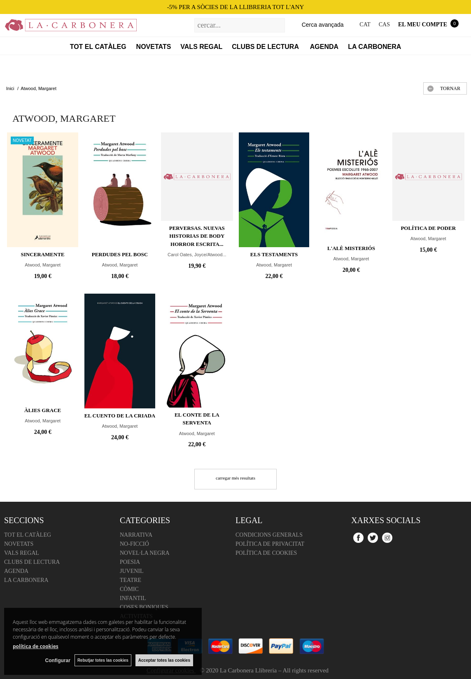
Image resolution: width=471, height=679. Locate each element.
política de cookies (35, 646)
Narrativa (136, 535)
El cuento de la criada (119, 415)
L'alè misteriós (351, 248)
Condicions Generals (269, 535)
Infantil (133, 598)
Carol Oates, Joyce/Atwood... (197, 254)
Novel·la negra (145, 553)
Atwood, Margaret (43, 264)
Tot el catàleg (98, 46)
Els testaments (274, 254)
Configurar (57, 660)
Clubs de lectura (266, 46)
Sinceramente (43, 254)
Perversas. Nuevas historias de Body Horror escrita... (197, 236)
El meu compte (422, 24)
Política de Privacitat (270, 544)
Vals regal (201, 46)
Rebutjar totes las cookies (102, 660)
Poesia (130, 562)
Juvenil (132, 571)
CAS (384, 24)
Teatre (130, 580)
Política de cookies (266, 553)
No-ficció (134, 544)
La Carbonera (374, 46)
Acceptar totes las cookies (164, 660)
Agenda (324, 46)
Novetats (153, 46)
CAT (364, 24)
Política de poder (428, 228)
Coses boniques (144, 607)
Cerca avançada (323, 24)
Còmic (129, 589)
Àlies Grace (42, 410)
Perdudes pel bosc (120, 254)
